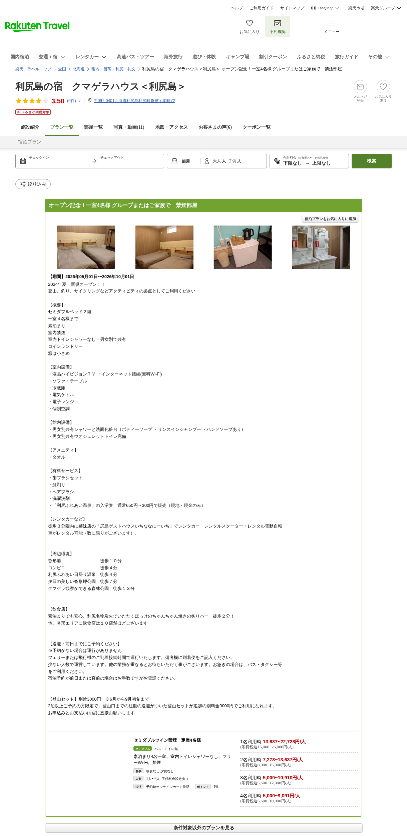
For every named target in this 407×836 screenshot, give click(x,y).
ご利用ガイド (262, 8)
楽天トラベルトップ (33, 69)
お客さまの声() (215, 127)
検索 (371, 160)
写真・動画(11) (128, 127)
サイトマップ (292, 8)
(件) (74, 101)
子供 (232, 161)
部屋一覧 (93, 127)
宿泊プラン (29, 141)
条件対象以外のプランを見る (203, 827)
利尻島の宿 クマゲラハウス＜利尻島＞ (100, 86)
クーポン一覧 (257, 127)
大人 (217, 161)
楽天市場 (356, 8)
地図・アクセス (171, 127)
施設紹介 (30, 127)
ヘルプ (237, 8)
